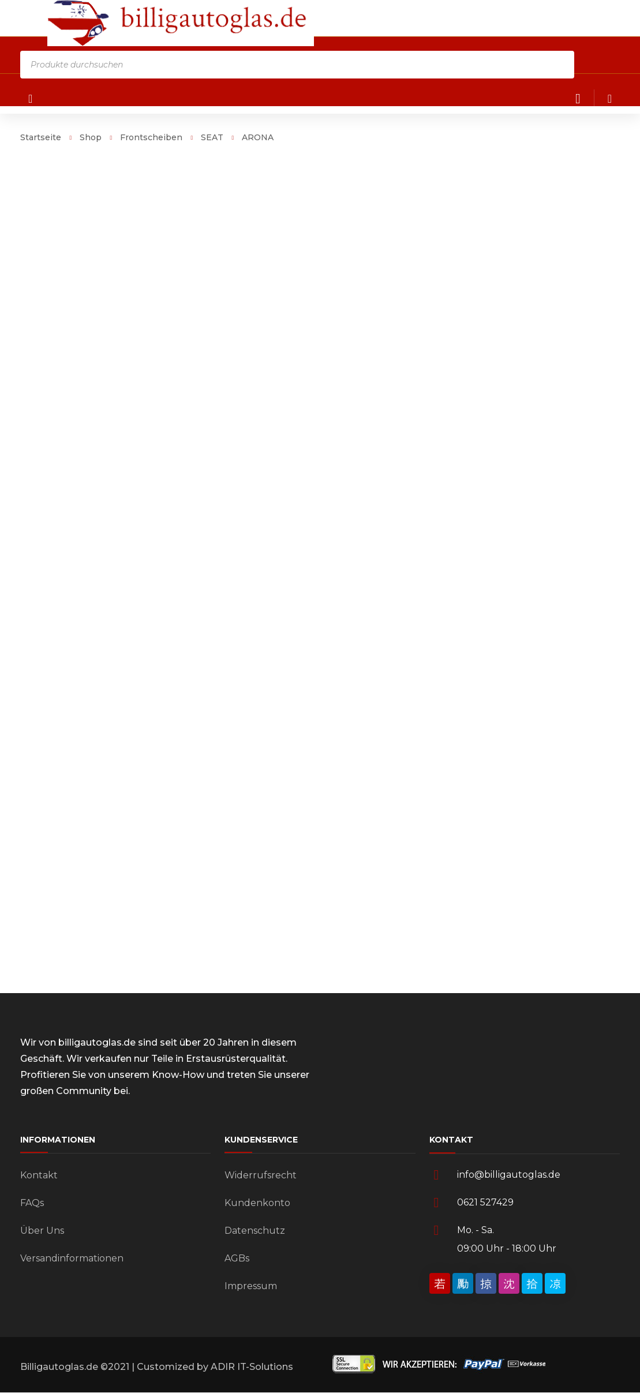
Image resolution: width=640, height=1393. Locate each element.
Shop (91, 137)
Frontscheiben (151, 137)
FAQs (32, 1202)
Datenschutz (254, 1230)
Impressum (250, 1285)
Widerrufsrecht (260, 1175)
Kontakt (39, 1175)
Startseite (40, 137)
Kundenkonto (257, 1202)
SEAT (212, 137)
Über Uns (42, 1230)
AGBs (236, 1258)
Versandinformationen (71, 1258)
